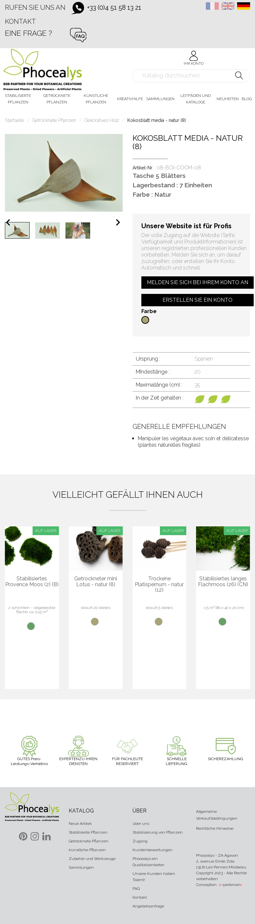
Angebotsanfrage (148, 906)
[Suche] (191, 75)
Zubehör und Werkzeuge (92, 858)
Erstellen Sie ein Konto (198, 300)
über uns (141, 823)
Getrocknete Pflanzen (88, 841)
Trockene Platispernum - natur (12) (159, 584)
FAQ (136, 888)
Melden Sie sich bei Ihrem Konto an (197, 282)
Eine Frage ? (28, 33)
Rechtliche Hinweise (215, 828)
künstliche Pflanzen (87, 850)
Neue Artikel (80, 823)
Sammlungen (81, 867)
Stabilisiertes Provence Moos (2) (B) (32, 581)
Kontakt (20, 21)
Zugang (140, 841)
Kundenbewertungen (153, 850)
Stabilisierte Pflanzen (88, 832)
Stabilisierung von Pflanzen (158, 832)
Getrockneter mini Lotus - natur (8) (95, 581)
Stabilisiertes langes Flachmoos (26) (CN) (223, 581)
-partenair (230, 884)
